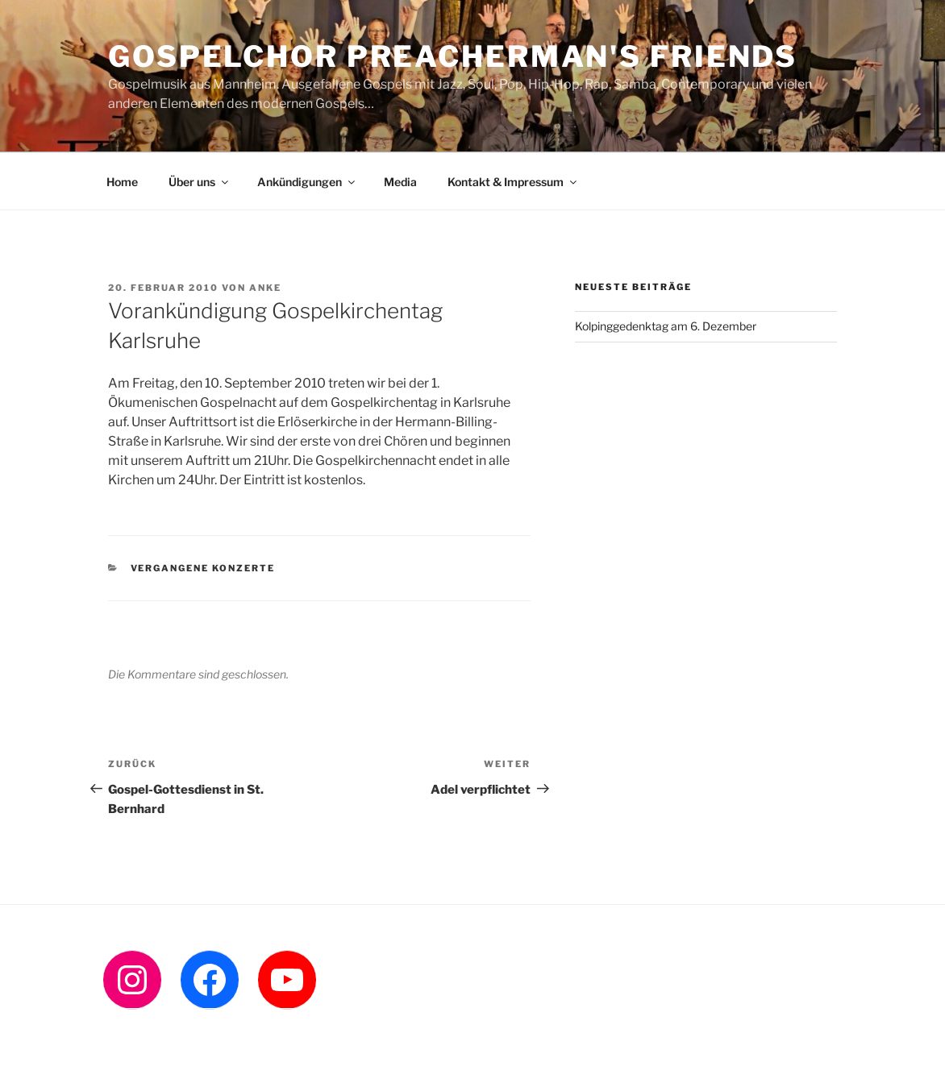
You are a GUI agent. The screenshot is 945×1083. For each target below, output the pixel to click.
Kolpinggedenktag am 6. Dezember (665, 326)
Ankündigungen (307, 182)
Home (122, 182)
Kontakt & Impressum (513, 182)
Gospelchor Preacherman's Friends (452, 56)
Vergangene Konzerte (203, 568)
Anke (265, 287)
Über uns (200, 182)
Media (400, 182)
